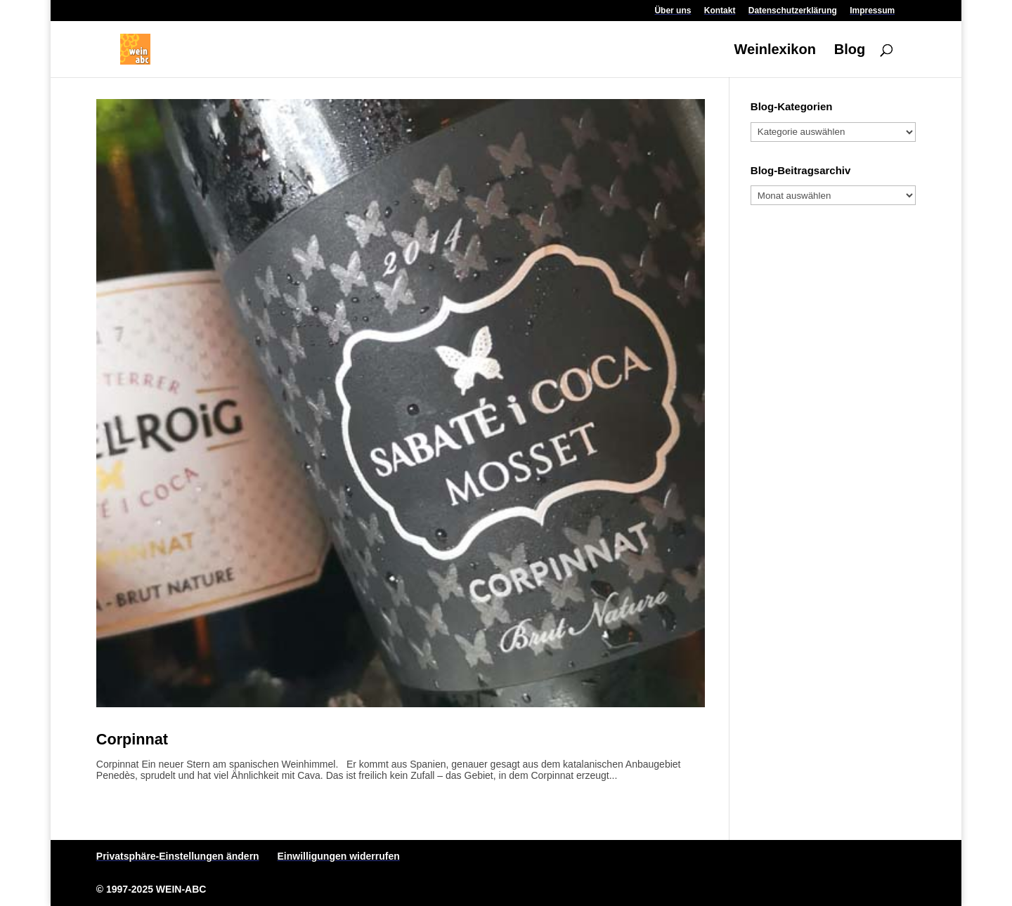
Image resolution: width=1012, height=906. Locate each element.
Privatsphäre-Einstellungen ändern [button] (177, 856)
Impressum (872, 10)
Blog (849, 50)
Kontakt (720, 10)
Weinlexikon (775, 50)
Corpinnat (132, 739)
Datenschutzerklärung (792, 10)
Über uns (672, 10)
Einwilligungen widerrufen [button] (339, 856)
